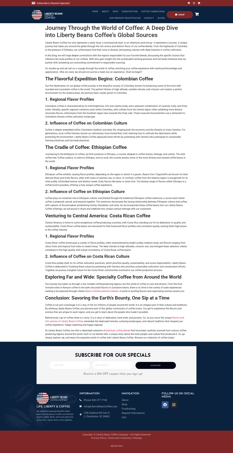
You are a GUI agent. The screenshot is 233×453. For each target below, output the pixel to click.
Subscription (130, 11)
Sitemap (137, 437)
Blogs (161, 18)
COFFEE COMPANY (54, 15)
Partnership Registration (125, 18)
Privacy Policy (98, 437)
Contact (149, 18)
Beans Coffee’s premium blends (101, 291)
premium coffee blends (118, 330)
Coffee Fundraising (153, 11)
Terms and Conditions (119, 437)
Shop (115, 11)
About (105, 11)
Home (95, 11)
